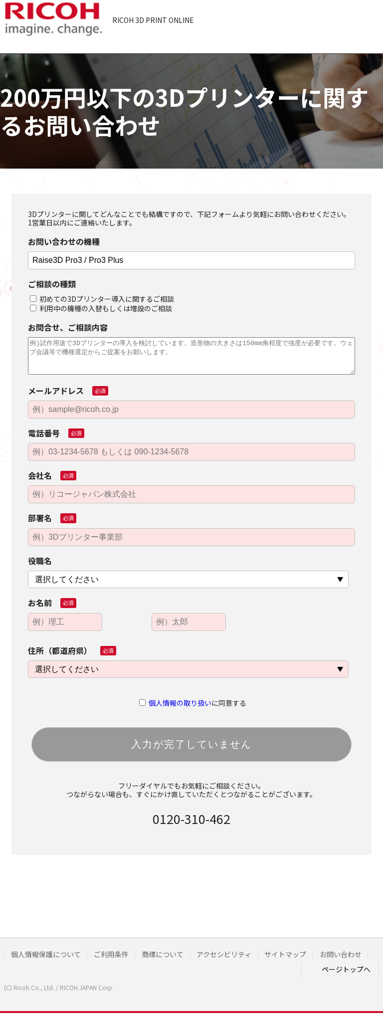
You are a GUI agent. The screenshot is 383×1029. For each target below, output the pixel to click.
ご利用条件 (116, 954)
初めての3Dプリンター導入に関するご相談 (106, 299)
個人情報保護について (47, 954)
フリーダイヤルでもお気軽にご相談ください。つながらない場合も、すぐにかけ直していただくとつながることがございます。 (191, 790)
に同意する (197, 703)
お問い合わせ (33, 967)
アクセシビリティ (235, 954)
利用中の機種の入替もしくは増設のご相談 (105, 308)
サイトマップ (301, 954)
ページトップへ (346, 979)
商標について (171, 954)
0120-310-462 (191, 818)
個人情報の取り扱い (180, 703)
